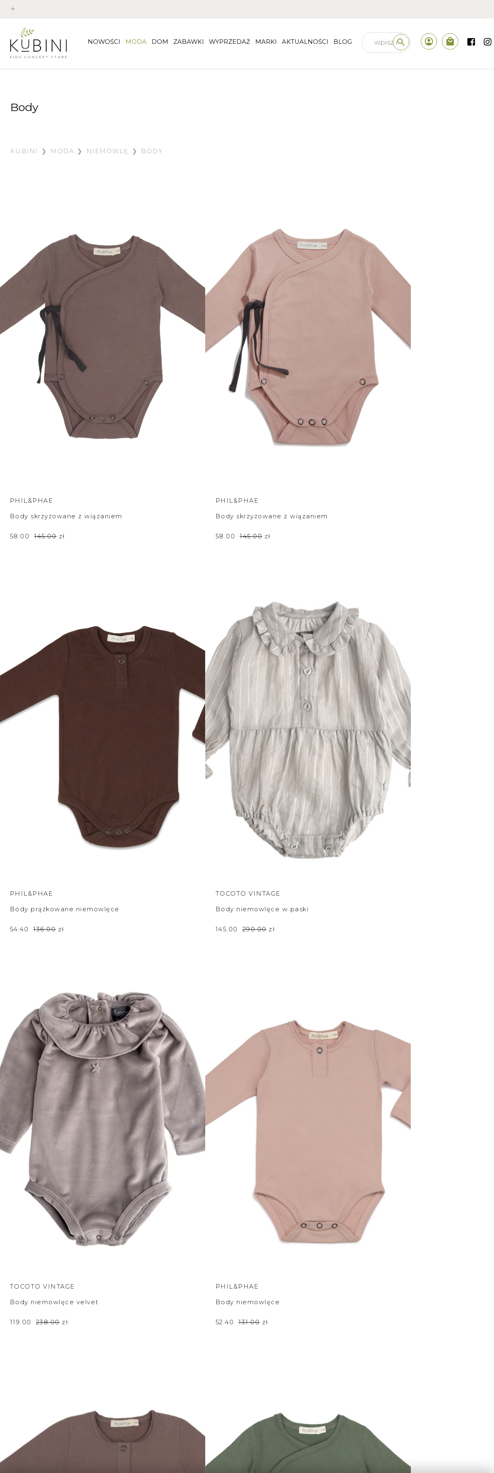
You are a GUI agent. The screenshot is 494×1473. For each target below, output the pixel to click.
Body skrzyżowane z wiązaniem (46, 399)
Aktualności (305, 41)
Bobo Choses (38, 929)
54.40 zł (284, 425)
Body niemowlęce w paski (427, 393)
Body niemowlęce (166, 675)
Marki (266, 41)
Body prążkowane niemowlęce (289, 399)
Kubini (24, 151)
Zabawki (188, 41)
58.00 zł (37, 425)
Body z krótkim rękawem (54, 945)
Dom (160, 41)
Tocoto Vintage (413, 377)
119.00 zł (39, 695)
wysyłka (34, 1326)
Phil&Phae (31, 377)
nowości (104, 41)
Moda (136, 41)
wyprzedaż (229, 41)
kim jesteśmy (161, 1308)
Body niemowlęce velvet (54, 675)
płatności (36, 1308)
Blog (342, 41)
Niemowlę (107, 151)
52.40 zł (160, 695)
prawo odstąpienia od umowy (72, 1379)
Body (152, 151)
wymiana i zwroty (51, 1344)
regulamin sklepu (50, 1361)
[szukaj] (401, 42)
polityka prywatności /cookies (73, 1415)
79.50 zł (37, 965)
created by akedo (448, 1450)
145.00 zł (411, 413)
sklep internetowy (170, 1326)
